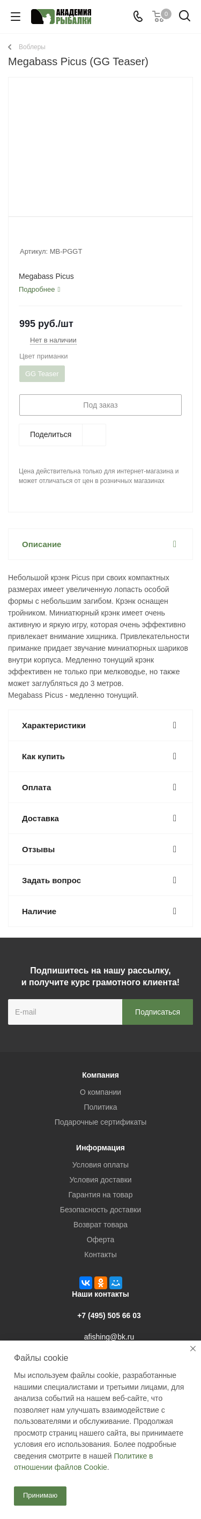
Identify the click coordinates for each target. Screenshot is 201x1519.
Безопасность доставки (101, 1209)
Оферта (101, 1239)
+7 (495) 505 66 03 (109, 1315)
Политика (100, 1107)
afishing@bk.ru (109, 1337)
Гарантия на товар (101, 1194)
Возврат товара (100, 1224)
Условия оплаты (100, 1164)
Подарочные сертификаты (101, 1122)
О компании (100, 1092)
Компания (100, 1075)
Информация (100, 1147)
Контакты (100, 1254)
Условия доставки (100, 1179)
